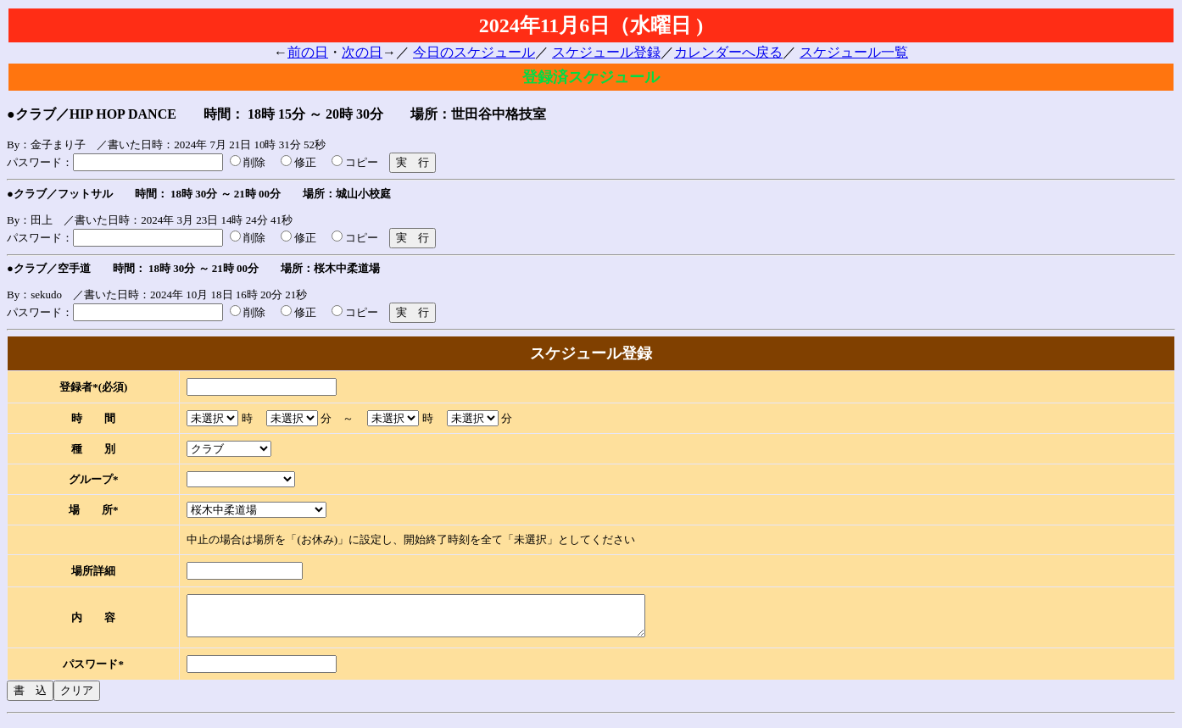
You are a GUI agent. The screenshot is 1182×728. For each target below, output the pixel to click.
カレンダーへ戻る (728, 52)
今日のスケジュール (474, 52)
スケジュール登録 (606, 52)
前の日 (307, 52)
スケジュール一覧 (854, 52)
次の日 (362, 52)
